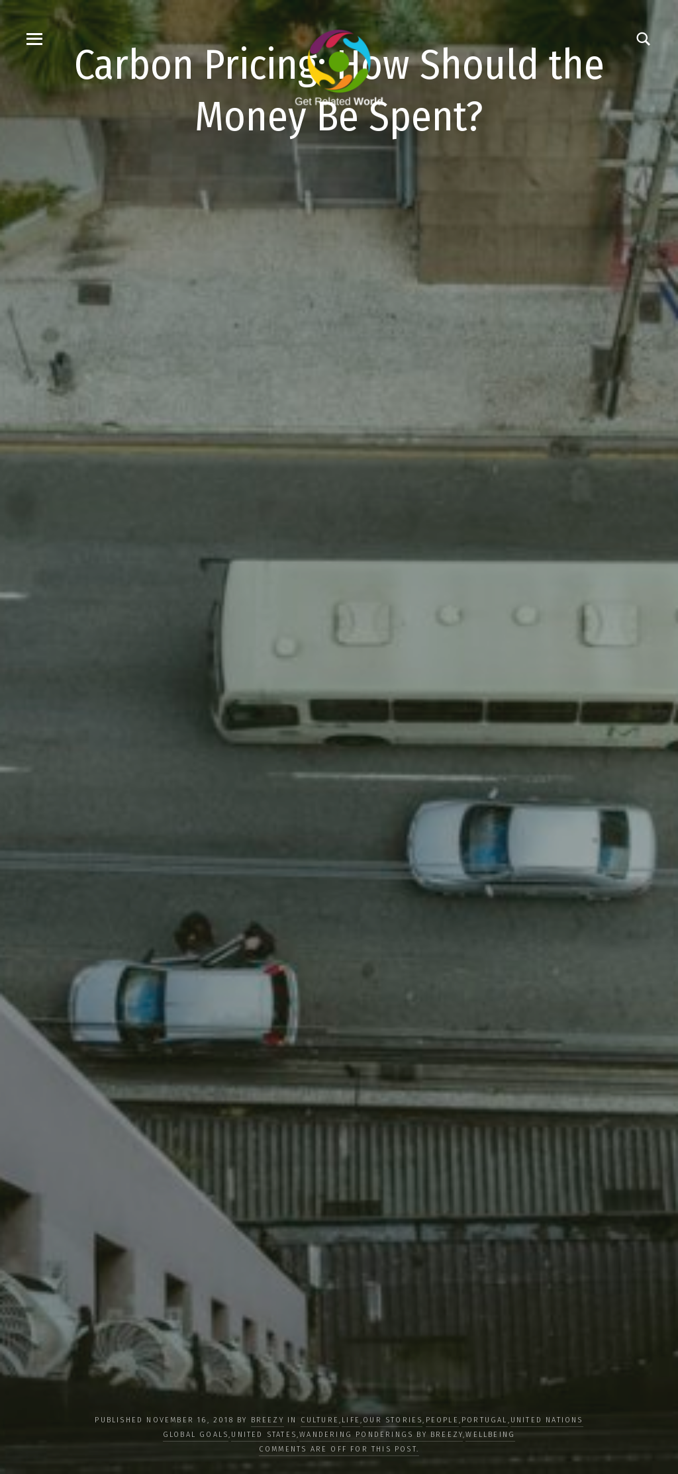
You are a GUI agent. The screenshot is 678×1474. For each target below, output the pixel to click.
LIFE (351, 1420)
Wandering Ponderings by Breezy (381, 1434)
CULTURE (320, 1420)
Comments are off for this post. (339, 1449)
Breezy (267, 1420)
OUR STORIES (392, 1420)
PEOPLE (442, 1420)
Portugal (484, 1420)
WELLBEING (490, 1434)
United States (264, 1434)
